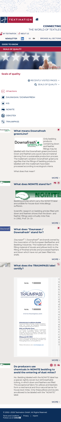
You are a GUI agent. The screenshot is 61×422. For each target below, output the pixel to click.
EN (34, 39)
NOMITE (10, 109)
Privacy (26, 416)
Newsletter (11, 39)
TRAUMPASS (12, 121)
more (55, 178)
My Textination (9, 34)
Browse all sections (50, 38)
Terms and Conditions (11, 416)
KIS (7, 103)
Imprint (35, 416)
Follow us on (12, 418)
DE (30, 39)
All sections (11, 91)
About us (25, 34)
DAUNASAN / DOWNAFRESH (20, 97)
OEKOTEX (11, 115)
